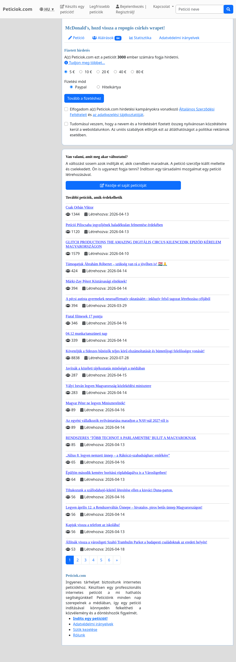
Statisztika (140, 37)
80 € (140, 71)
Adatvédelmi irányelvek (179, 37)
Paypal (81, 87)
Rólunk (79, 635)
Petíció (76, 37)
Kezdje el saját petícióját (123, 185)
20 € (105, 71)
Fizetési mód (75, 81)
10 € (88, 71)
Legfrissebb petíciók (99, 9)
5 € (72, 71)
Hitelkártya (111, 87)
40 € (122, 71)
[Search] (200, 9)
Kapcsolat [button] (162, 6)
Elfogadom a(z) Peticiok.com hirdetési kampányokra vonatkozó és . (142, 112)
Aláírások (106, 38)
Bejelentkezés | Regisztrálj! (131, 9)
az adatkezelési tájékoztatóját (118, 114)
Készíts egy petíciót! (72, 9)
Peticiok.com (17, 9)
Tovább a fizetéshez (84, 98)
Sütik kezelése (85, 629)
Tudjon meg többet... (84, 62)
